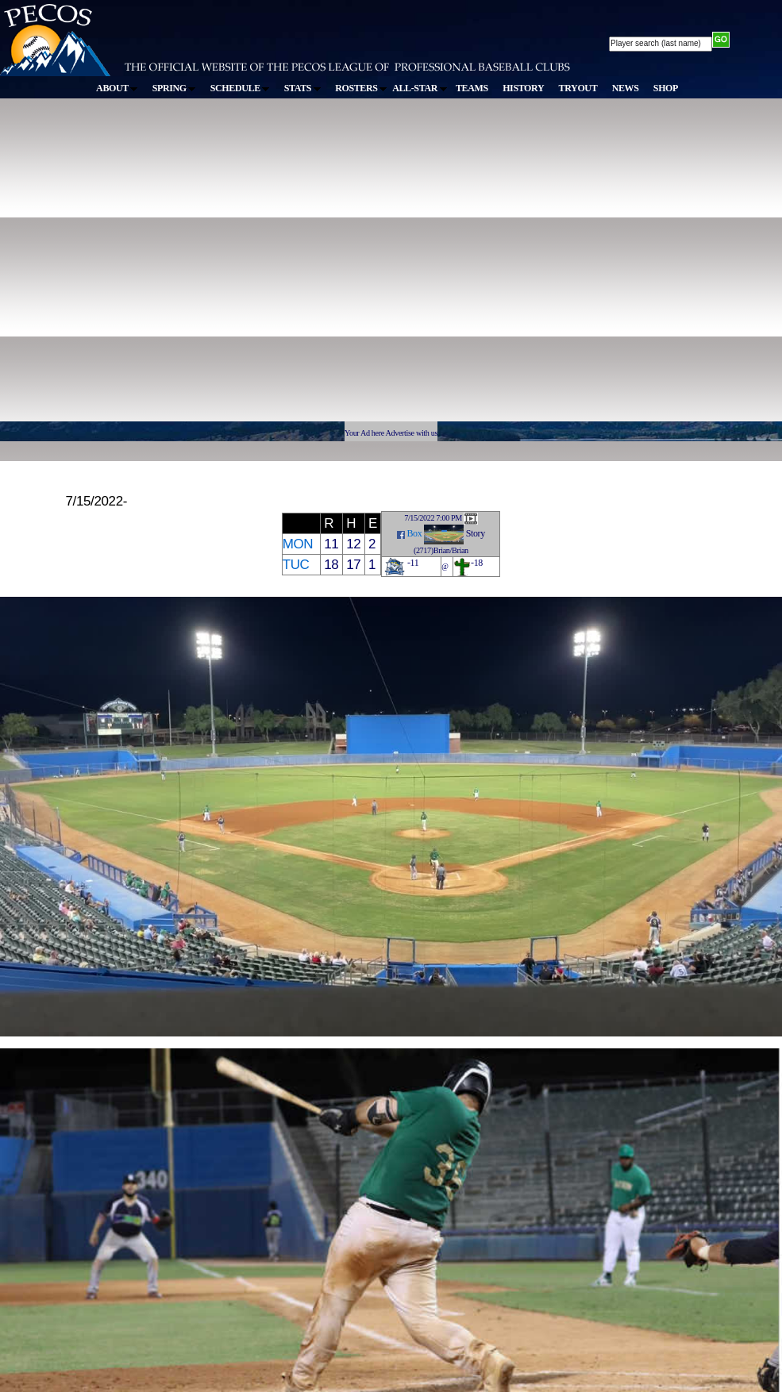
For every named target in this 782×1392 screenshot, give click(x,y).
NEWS (625, 88)
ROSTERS (361, 88)
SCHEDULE (240, 88)
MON (298, 544)
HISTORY (523, 88)
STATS (302, 88)
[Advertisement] (149, 267)
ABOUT (116, 88)
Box (414, 533)
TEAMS (472, 88)
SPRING (174, 88)
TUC (296, 564)
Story (475, 533)
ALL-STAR (419, 88)
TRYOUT (578, 88)
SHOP (665, 88)
